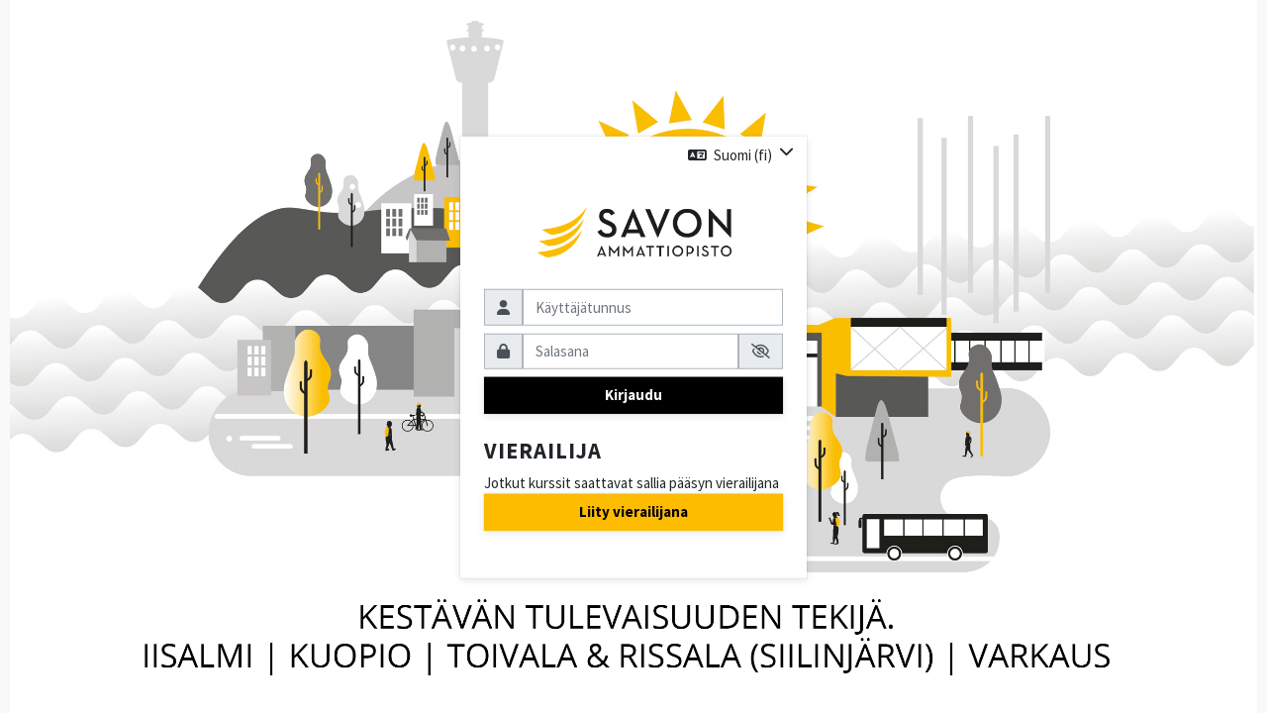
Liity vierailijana (633, 511)
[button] (741, 155)
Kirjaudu (633, 394)
